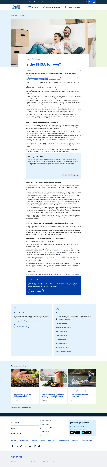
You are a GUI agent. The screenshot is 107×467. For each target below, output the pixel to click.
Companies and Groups (40, 1)
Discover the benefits (77, 426)
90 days (56, 252)
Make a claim (44, 424)
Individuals (29, 1)
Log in (92, 2)
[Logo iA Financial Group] (16, 8)
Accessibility (34, 440)
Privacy (43, 440)
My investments (36, 59)
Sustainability (44, 435)
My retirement (81, 390)
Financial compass (62, 323)
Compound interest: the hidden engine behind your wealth (23, 396)
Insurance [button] (34, 7)
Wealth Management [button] (73, 7)
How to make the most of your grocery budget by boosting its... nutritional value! (53, 396)
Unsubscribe (22, 440)
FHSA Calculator (61, 339)
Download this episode (77, 175)
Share (79, 70)
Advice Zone (14, 15)
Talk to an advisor (35, 291)
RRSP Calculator (61, 343)
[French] (86, 2)
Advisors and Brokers (53, 1)
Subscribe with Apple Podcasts (72, 175)
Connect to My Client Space (48, 428)
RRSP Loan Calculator (63, 347)
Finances (22, 15)
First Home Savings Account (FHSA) (38, 78)
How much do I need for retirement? (79, 395)
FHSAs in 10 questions (74, 274)
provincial (30, 195)
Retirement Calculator (63, 327)
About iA (15, 423)
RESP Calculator (61, 331)
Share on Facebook (63, 175)
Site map (13, 440)
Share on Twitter (66, 175)
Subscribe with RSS (74, 175)
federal (74, 193)
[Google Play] (87, 432)
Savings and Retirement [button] (53, 7)
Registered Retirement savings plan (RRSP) (69, 109)
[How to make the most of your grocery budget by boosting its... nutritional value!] (53, 378)
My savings (52, 390)
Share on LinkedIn (69, 175)
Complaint (75, 440)
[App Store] (75, 432)
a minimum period (64, 249)
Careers (14, 428)
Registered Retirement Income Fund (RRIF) (61, 143)
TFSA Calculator (61, 335)
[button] (83, 2)
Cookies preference (86, 440)
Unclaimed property (63, 440)
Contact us (16, 434)
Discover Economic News (64, 351)
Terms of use (51, 440)
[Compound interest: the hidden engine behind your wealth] (25, 378)
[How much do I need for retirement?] (82, 378)
